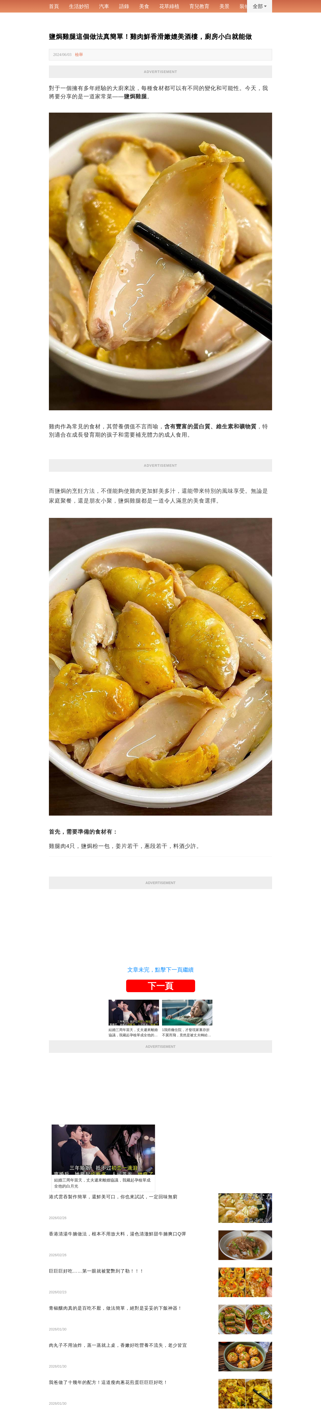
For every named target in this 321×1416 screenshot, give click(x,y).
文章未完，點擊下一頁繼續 (160, 970)
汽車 (104, 6)
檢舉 (79, 54)
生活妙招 (79, 6)
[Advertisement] (160, 924)
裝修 (244, 6)
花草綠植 (169, 6)
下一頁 (160, 986)
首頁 (54, 6)
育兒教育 (199, 6)
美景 (224, 6)
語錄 (124, 6)
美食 (144, 6)
